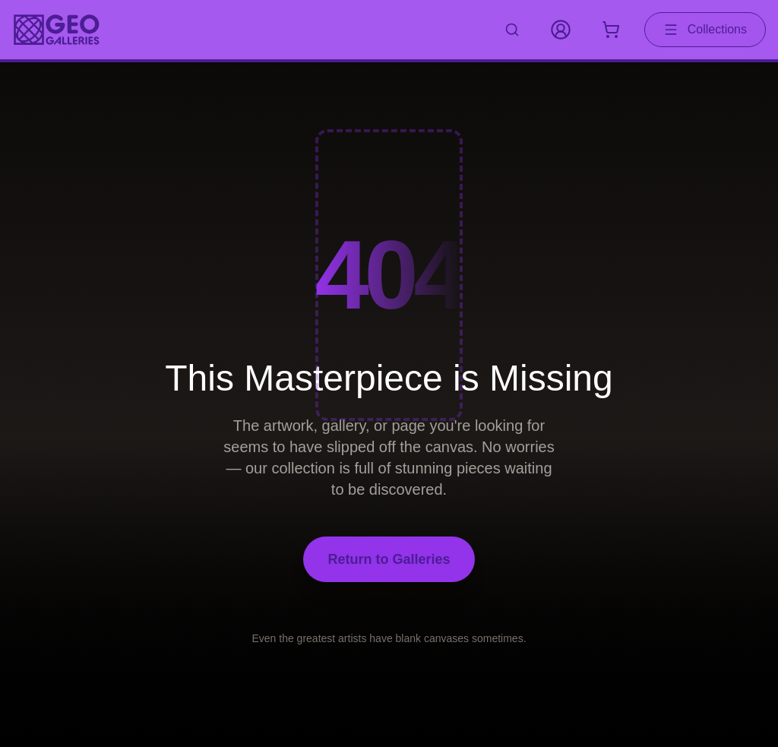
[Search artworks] (512, 29)
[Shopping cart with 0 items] (611, 29)
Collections (705, 29)
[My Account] (560, 29)
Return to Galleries (388, 559)
